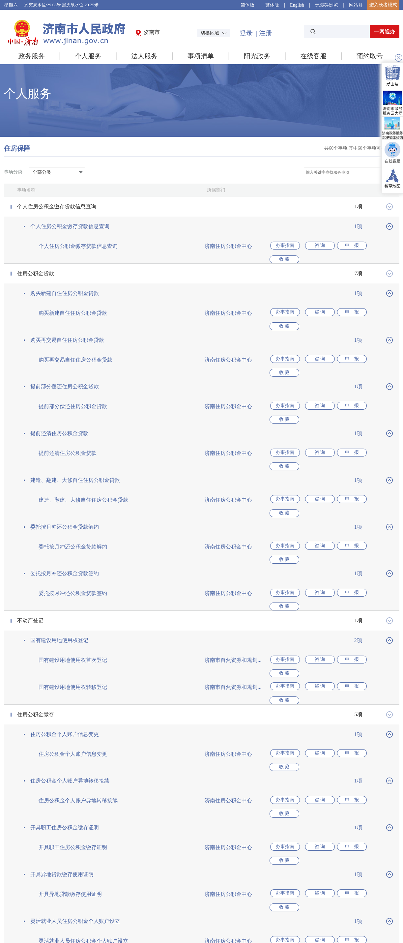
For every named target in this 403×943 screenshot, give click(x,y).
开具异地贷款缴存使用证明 (62, 781)
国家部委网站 (139, 890)
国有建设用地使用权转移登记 (73, 622)
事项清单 (200, 56)
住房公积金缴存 (35, 642)
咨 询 (315, 246)
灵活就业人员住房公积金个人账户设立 (75, 820)
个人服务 (88, 56)
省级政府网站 (197, 890)
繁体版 (272, 5)
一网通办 (384, 31)
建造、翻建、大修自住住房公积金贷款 (75, 444)
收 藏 (378, 246)
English (297, 5)
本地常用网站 (372, 890)
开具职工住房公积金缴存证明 (64, 741)
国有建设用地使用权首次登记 (73, 602)
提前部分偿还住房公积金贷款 (64, 365)
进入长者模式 (383, 4)
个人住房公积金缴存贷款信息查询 (56, 206)
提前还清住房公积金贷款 (59, 404)
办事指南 (284, 246)
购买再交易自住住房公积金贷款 (67, 325)
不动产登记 (30, 563)
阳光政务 (257, 56)
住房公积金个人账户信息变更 (64, 662)
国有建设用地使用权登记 (59, 583)
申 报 (347, 246)
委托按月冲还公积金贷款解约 (64, 483)
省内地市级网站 (255, 890)
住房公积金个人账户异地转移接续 (69, 702)
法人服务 (144, 56)
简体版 (247, 5)
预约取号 (370, 56)
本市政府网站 (314, 890)
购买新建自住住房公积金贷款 (64, 286)
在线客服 (313, 56)
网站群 (356, 5)
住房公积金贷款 (35, 266)
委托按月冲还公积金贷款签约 (64, 523)
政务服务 (31, 56)
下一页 (226, 862)
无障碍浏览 (326, 5)
